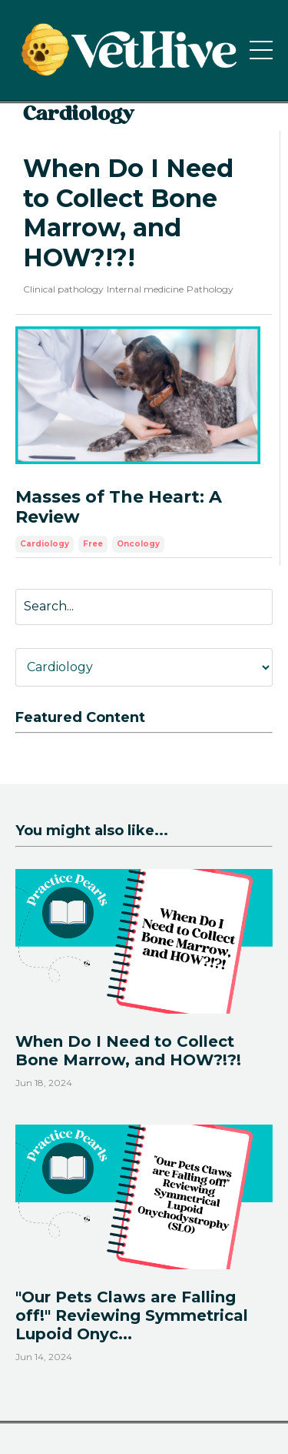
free (93, 544)
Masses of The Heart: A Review (118, 507)
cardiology (44, 544)
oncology (138, 544)
